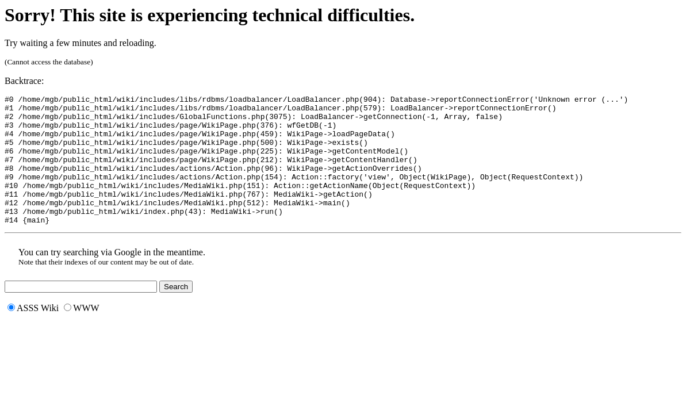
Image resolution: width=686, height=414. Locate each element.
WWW (81, 334)
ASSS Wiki (33, 334)
